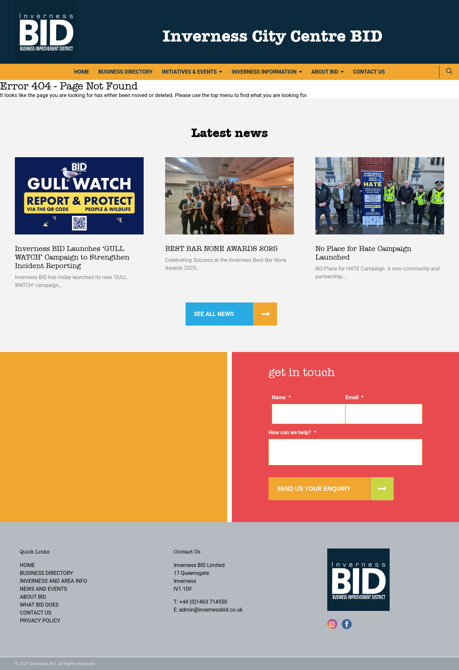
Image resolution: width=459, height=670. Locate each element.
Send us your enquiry (313, 488)
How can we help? (292, 432)
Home (81, 72)
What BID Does (39, 605)
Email (354, 397)
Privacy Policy (40, 620)
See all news (214, 313)
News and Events (43, 589)
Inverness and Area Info (53, 581)
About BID (324, 72)
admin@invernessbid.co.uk (211, 610)
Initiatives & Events (189, 72)
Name (281, 397)
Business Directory (125, 72)
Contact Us (369, 72)
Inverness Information (264, 72)
